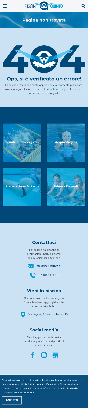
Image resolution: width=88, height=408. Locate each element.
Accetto (12, 400)
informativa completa (23, 392)
